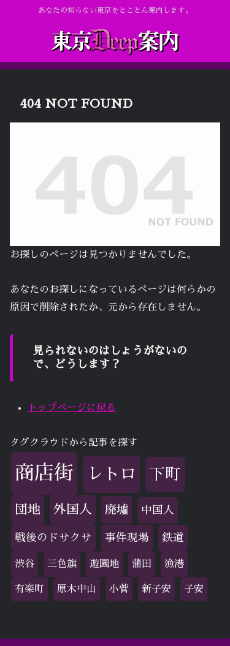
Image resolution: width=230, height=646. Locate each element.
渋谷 (24, 564)
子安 (194, 589)
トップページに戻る (72, 408)
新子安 (156, 589)
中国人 (157, 510)
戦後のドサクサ (53, 537)
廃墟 (116, 510)
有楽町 (29, 589)
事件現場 (127, 537)
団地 (27, 509)
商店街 (44, 473)
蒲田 (141, 564)
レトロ (111, 473)
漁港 (174, 564)
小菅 (119, 589)
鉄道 (173, 537)
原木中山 (76, 589)
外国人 (72, 509)
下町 (165, 474)
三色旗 (62, 564)
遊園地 (104, 564)
